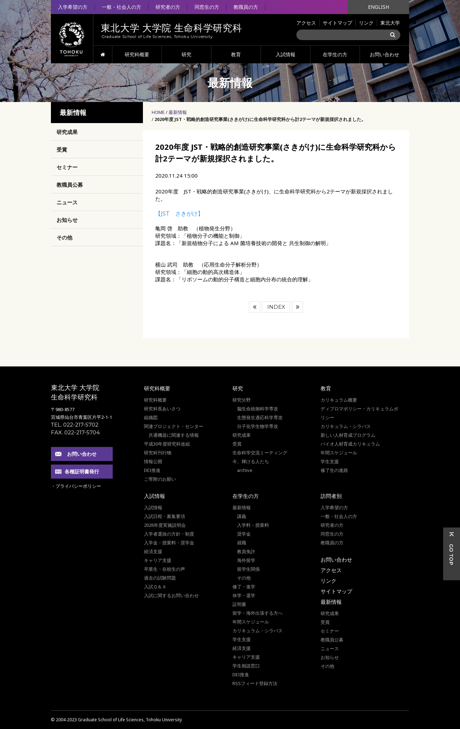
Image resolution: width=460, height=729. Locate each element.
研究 (186, 54)
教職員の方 (246, 7)
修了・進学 (243, 586)
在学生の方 (335, 54)
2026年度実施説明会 (165, 525)
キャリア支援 (157, 560)
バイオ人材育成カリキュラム (350, 444)
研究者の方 (168, 7)
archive (244, 470)
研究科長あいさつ (162, 408)
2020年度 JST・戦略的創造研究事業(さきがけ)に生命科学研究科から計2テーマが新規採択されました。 (260, 119)
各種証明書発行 (82, 471)
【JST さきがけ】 (179, 213)
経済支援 (153, 551)
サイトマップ (337, 22)
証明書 (239, 604)
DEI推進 (152, 470)
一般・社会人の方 (121, 7)
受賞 (62, 149)
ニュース (67, 202)
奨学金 (244, 534)
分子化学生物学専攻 (257, 426)
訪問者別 (331, 495)
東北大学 (390, 22)
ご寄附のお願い (160, 479)
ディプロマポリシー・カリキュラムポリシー (359, 413)
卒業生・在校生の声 (164, 569)
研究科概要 (137, 54)
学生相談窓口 (246, 666)
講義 (241, 516)
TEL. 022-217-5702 (74, 424)
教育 (236, 54)
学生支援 (330, 461)
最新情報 (178, 112)
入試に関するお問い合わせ (171, 595)
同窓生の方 (207, 7)
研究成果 (67, 131)
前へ (254, 307)
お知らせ (67, 219)
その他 (64, 237)
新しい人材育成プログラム (348, 435)
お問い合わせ (384, 54)
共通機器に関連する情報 (174, 435)
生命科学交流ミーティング (259, 452)
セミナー (67, 167)
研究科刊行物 (157, 452)
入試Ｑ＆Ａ (155, 586)
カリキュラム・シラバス (346, 426)
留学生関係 (248, 569)
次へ (297, 307)
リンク (366, 22)
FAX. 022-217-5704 (75, 432)
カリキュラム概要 (339, 400)
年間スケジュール (339, 452)
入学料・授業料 (253, 525)
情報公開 (153, 461)
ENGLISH (378, 7)
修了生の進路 (334, 470)
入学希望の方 (72, 7)
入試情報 (285, 54)
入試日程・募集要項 (164, 516)
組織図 (151, 417)
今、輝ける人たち (250, 461)
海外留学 (246, 560)
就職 (241, 542)
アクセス (306, 22)
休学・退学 (243, 595)
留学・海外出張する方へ (257, 613)
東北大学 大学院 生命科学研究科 (75, 392)
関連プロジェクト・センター (173, 426)
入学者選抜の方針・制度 (169, 534)
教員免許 (246, 551)
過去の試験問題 (160, 578)
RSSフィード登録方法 (254, 683)
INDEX (276, 306)
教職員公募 (70, 184)
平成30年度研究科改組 (167, 444)
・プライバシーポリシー (76, 486)
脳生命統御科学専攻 (257, 408)
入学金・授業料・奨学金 (169, 542)
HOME (102, 54)
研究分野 (241, 400)
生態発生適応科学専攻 (260, 417)
